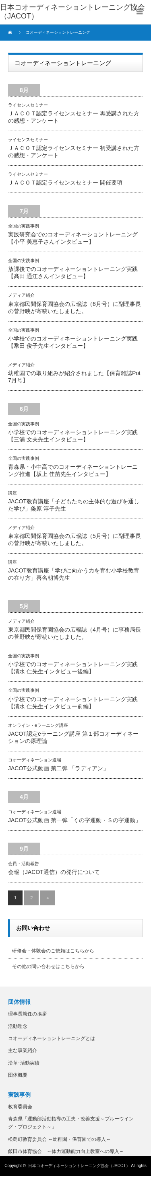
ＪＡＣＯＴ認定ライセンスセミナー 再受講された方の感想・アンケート (73, 117)
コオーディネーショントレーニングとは (51, 1038)
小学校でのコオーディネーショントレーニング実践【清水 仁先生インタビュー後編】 (73, 668)
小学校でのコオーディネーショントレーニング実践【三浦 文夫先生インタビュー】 (73, 436)
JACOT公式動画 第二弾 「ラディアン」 (58, 768)
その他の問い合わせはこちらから (48, 966)
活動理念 (17, 1026)
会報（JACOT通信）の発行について (54, 872)
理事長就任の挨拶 (27, 1014)
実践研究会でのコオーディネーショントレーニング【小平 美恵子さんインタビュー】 (73, 238)
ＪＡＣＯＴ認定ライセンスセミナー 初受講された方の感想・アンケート (73, 151)
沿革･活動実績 (23, 1063)
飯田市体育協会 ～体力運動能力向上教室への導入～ (66, 1151)
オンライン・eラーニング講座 (38, 725)
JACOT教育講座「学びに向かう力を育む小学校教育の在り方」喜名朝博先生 (73, 574)
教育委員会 (20, 1107)
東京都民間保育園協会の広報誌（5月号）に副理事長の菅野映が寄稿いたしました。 (74, 539)
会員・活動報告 (23, 863)
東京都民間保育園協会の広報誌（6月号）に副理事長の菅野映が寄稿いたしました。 (74, 307)
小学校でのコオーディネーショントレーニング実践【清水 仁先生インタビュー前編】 (73, 703)
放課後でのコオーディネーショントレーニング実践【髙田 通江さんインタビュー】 (73, 272)
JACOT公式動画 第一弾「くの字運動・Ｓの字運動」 (74, 820)
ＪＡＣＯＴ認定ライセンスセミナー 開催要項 (65, 182)
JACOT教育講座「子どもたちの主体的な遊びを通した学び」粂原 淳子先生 (73, 505)
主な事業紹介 (22, 1050)
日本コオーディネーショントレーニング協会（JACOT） (79, 1165)
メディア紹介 (21, 295)
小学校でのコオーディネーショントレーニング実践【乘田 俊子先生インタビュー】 (73, 342)
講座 (12, 492)
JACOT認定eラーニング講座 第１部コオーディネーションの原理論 (73, 737)
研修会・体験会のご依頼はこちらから (53, 951)
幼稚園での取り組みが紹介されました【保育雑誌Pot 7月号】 (74, 377)
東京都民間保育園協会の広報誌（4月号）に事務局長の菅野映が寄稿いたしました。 (74, 633)
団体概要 (17, 1075)
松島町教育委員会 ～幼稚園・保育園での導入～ (59, 1139)
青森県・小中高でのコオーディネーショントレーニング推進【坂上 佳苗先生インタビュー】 (73, 470)
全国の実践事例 (23, 226)
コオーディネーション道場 (34, 759)
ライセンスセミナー (28, 105)
